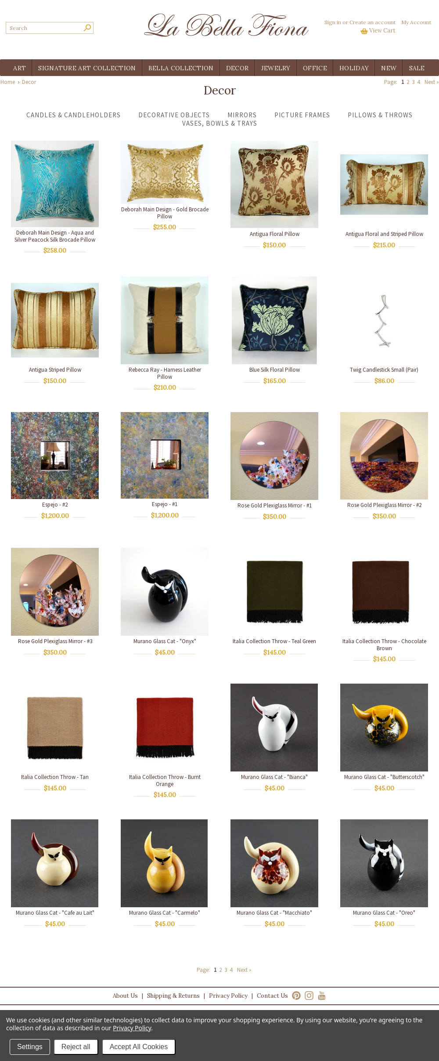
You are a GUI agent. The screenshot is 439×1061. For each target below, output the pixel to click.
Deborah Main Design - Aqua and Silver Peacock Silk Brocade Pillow (54, 236)
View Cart (382, 30)
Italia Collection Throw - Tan (55, 777)
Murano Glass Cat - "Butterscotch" (384, 777)
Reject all (75, 1046)
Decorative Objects (174, 115)
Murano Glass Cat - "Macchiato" (274, 912)
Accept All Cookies (139, 1046)
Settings (30, 1046)
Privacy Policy (228, 995)
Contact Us (272, 995)
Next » (432, 82)
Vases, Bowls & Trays (219, 123)
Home (7, 82)
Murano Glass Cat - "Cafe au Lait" (55, 912)
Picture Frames (302, 115)
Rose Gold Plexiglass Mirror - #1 (274, 505)
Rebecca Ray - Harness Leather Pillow (165, 373)
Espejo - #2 (55, 504)
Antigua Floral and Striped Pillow (384, 234)
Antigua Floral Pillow (274, 234)
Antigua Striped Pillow (55, 369)
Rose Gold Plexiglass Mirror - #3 (55, 641)
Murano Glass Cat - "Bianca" (274, 777)
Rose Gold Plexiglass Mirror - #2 (384, 505)
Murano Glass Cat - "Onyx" (164, 641)
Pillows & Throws (380, 115)
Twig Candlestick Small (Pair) (384, 369)
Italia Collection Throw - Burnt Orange (165, 780)
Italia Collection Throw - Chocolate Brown (384, 644)
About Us (125, 995)
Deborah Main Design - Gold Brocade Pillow (165, 213)
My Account (416, 22)
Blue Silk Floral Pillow (274, 369)
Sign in (332, 22)
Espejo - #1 (164, 504)
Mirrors (242, 115)
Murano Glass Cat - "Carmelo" (164, 912)
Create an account (372, 22)
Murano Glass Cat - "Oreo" (384, 912)
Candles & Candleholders (73, 115)
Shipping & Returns (173, 995)
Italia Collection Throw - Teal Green (274, 641)
